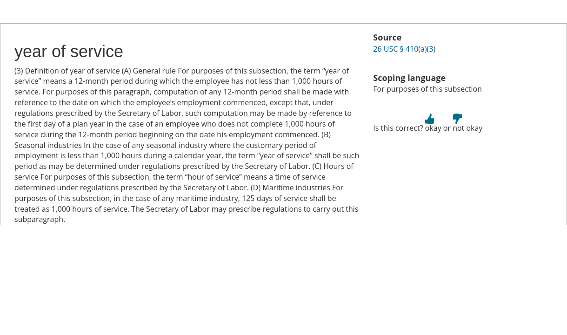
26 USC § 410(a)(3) (404, 49)
